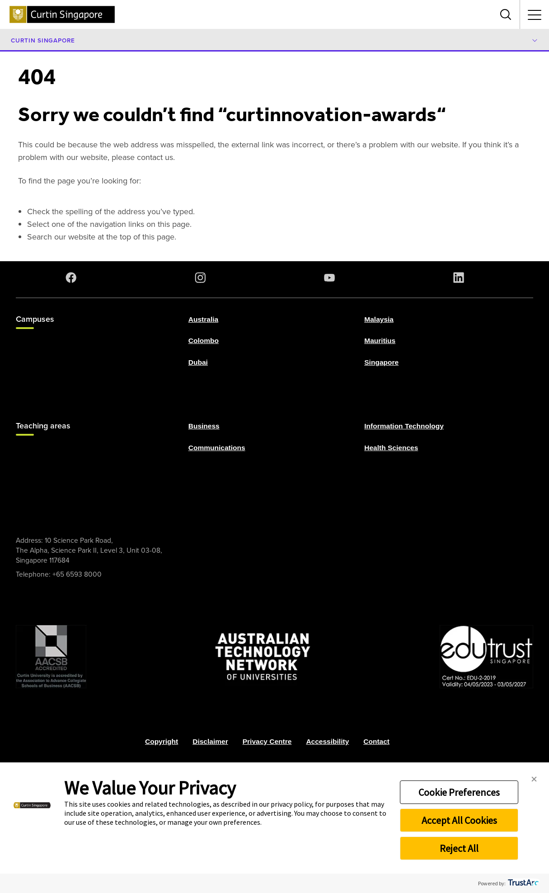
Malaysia (379, 319)
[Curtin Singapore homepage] (62, 14)
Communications (216, 447)
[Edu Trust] (486, 656)
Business (204, 426)
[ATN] (263, 656)
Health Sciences (391, 447)
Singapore (381, 362)
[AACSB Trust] (51, 656)
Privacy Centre (267, 741)
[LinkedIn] (460, 277)
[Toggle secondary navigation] (534, 14)
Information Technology (404, 426)
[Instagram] (202, 277)
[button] (534, 779)
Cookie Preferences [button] (459, 792)
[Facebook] (73, 277)
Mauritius (379, 340)
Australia (203, 319)
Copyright (161, 741)
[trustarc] (523, 883)
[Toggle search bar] (505, 14)
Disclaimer (210, 741)
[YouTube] (331, 277)
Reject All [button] (459, 848)
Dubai (198, 362)
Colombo (203, 340)
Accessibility (327, 741)
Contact (376, 741)
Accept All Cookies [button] (459, 820)
